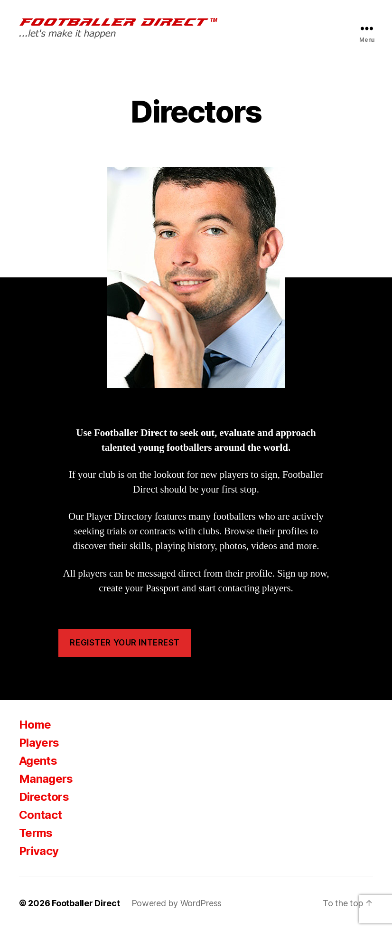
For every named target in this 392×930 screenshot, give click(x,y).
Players (39, 743)
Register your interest (124, 642)
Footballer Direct (86, 903)
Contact (40, 815)
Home (35, 724)
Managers (46, 779)
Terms (36, 833)
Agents (38, 761)
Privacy (38, 851)
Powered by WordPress (176, 903)
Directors (44, 797)
